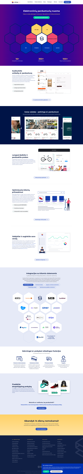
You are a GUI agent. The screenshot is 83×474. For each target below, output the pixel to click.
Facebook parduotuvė (46, 451)
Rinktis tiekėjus (41, 408)
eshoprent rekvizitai (60, 450)
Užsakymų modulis (15, 446)
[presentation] (21, 128)
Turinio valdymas (15, 460)
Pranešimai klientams (30, 456)
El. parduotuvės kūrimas (46, 443)
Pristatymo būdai (39, 284)
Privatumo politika (30, 453)
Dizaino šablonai (38, 1)
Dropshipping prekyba (31, 38)
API (47, 29)
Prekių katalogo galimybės (40, 177)
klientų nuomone (24, 248)
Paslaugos (49, 1)
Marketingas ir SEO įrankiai (40, 219)
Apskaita (57, 47)
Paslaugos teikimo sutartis (31, 455)
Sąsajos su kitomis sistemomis (52, 284)
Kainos (43, 449)
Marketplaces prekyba (52, 38)
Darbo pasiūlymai (60, 456)
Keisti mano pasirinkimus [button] (56, 471)
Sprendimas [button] (30, 1)
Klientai (55, 1)
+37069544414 (59, 443)
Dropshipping (30, 159)
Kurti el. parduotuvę (41, 429)
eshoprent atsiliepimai (61, 448)
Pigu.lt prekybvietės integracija (32, 446)
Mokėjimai (36, 47)
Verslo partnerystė (60, 455)
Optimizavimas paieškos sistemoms (47, 287)
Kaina (44, 1)
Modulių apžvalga (15, 443)
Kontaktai (61, 1)
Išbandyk (67, 2)
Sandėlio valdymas (15, 456)
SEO (26, 47)
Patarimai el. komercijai (31, 441)
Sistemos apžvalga (15, 441)
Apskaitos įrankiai (15, 455)
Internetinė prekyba (28, 472)
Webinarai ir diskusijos (30, 443)
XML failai (36, 29)
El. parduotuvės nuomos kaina (37, 472)
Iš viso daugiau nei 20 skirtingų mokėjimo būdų (51, 337)
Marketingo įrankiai (32, 287)
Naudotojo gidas (30, 450)
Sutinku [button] (46, 471)
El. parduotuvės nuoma (46, 441)
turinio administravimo (19, 244)
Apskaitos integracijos (40, 259)
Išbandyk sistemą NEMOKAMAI (41, 17)
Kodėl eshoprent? (60, 446)
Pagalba (28, 451)
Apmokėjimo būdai (28, 284)
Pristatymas (47, 47)
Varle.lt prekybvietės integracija (32, 448)
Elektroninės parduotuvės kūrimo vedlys (49, 454)
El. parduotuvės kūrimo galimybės (41, 99)
